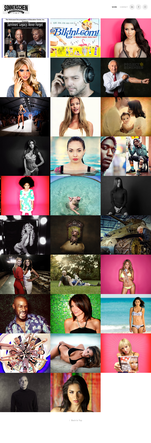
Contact (124, 7)
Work (114, 7)
